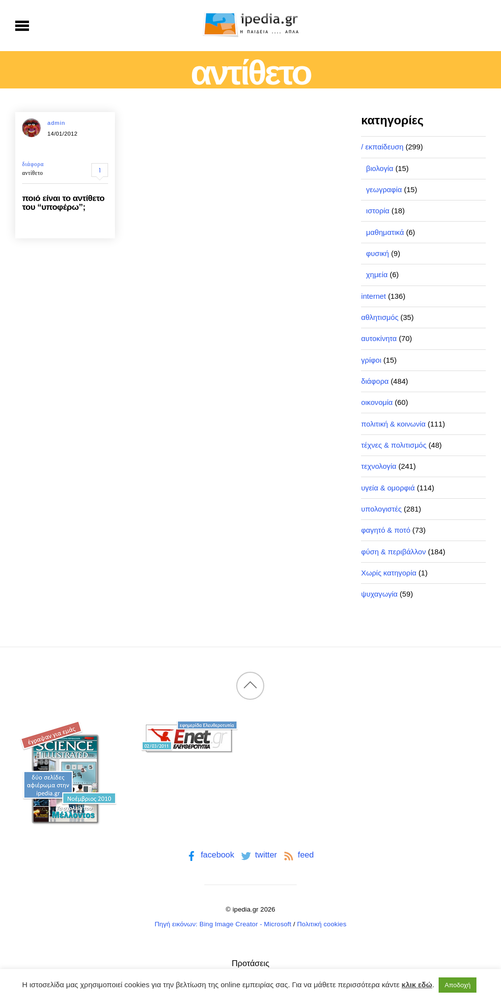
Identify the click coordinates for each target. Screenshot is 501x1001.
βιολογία (379, 168)
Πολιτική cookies (322, 924)
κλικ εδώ (417, 984)
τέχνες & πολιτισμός (393, 445)
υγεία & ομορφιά (388, 488)
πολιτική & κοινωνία (393, 424)
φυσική (377, 253)
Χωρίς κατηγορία (388, 573)
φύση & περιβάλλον (393, 551)
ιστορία (378, 210)
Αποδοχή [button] (458, 985)
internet (373, 296)
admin (56, 123)
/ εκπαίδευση (382, 147)
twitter (258, 854)
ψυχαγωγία (379, 594)
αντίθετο (32, 173)
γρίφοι (371, 360)
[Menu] (22, 25)
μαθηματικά (385, 232)
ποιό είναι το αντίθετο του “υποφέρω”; (63, 202)
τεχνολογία (378, 466)
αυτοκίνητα (379, 338)
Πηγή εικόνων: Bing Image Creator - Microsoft (223, 924)
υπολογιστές (381, 509)
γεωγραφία (384, 189)
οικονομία (376, 402)
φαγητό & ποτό (385, 530)
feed (298, 854)
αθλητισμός (379, 317)
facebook (209, 854)
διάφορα (33, 164)
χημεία (377, 274)
